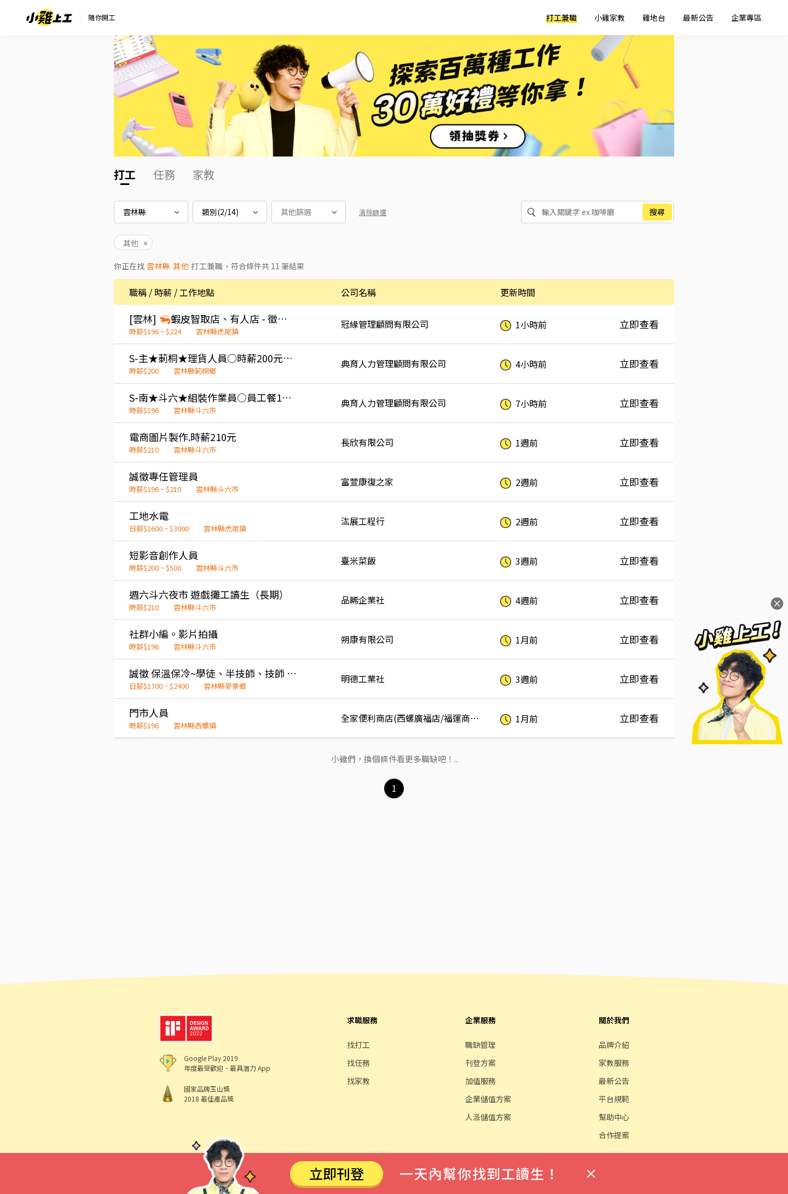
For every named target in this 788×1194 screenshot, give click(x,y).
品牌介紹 (614, 1044)
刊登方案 (480, 1062)
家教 (204, 174)
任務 (164, 174)
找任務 (358, 1062)
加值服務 (480, 1080)
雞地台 (653, 17)
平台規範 (614, 1098)
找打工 (358, 1044)
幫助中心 (614, 1116)
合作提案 (614, 1134)
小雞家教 (609, 17)
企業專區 (746, 17)
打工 (125, 174)
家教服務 (614, 1062)
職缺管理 (480, 1044)
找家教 (358, 1080)
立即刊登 (336, 1173)
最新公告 (698, 17)
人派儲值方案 (488, 1116)
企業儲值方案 (488, 1098)
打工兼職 (561, 17)
